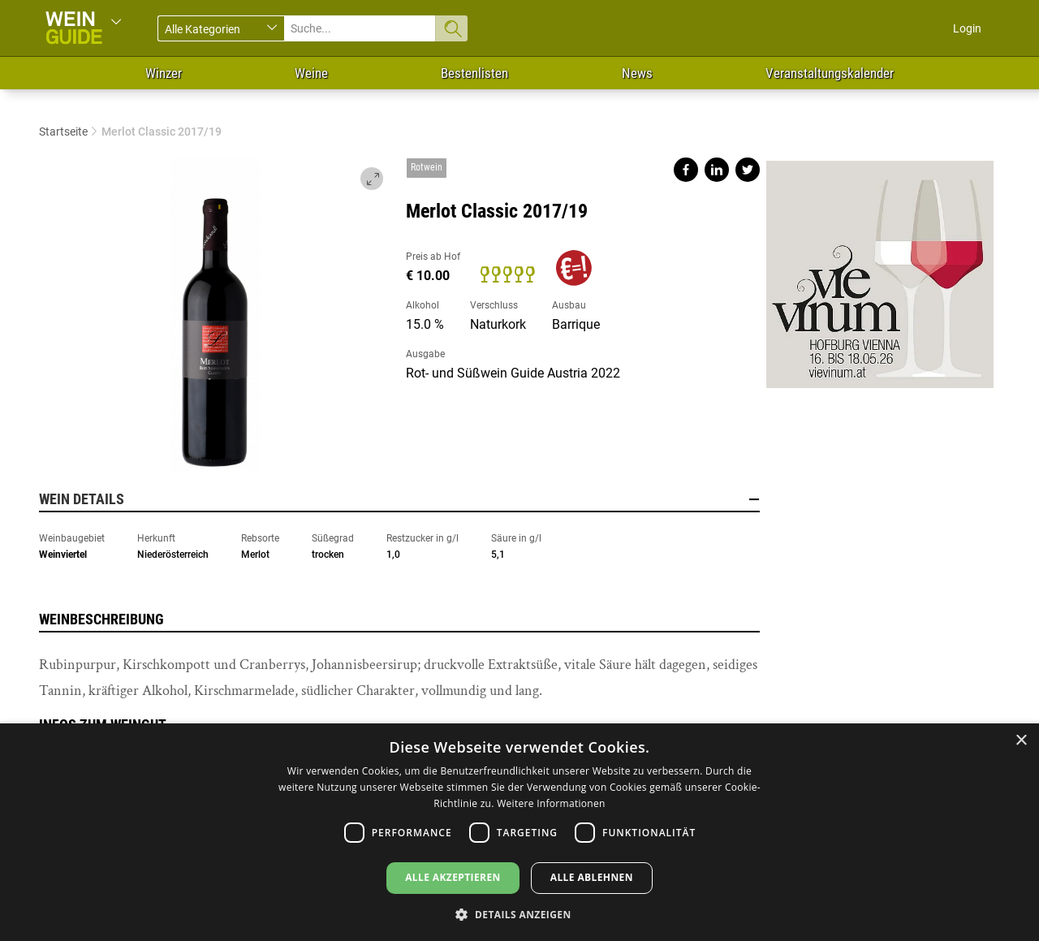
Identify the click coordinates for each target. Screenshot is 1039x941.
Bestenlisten (474, 73)
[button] (519, 914)
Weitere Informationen (551, 803)
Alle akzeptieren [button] (453, 877)
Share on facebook (686, 170)
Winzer (163, 73)
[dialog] (519, 832)
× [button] (1021, 741)
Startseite (63, 131)
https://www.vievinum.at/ (880, 268)
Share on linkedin (717, 170)
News (637, 73)
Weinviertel (63, 554)
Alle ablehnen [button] (591, 877)
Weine (311, 73)
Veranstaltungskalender (829, 73)
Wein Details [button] (399, 499)
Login (967, 28)
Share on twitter (747, 170)
